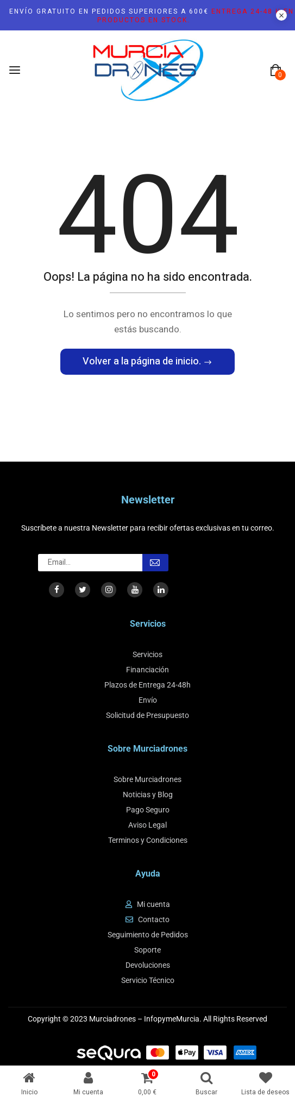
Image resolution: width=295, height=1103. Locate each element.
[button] (275, 70)
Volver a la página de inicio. (143, 361)
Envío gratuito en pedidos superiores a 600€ (151, 16)
